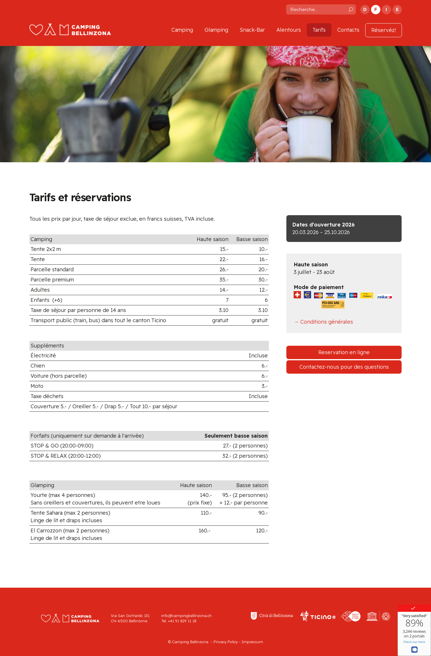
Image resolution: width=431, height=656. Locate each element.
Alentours (288, 29)
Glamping (216, 29)
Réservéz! (383, 30)
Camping (182, 29)
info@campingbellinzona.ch (186, 615)
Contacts (348, 29)
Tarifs (319, 29)
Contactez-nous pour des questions (344, 366)
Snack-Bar (252, 29)
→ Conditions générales (323, 321)
